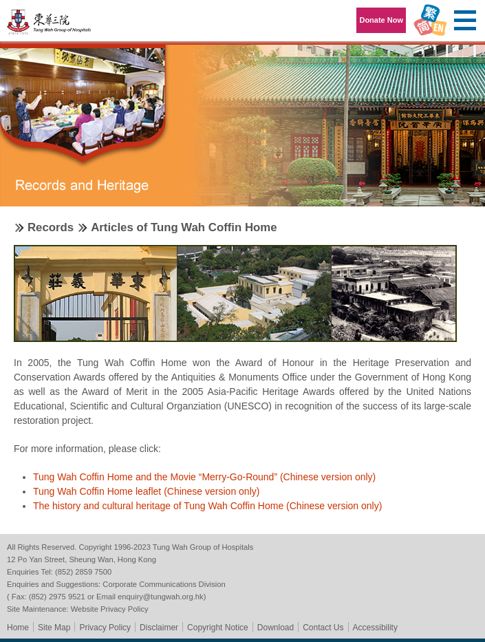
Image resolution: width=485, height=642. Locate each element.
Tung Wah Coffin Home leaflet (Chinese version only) (146, 491)
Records (51, 227)
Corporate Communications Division (164, 584)
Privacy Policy (105, 627)
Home (18, 627)
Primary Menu (464, 20)
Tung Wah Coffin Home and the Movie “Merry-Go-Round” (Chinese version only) (204, 476)
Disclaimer (159, 627)
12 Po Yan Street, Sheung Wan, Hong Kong (81, 559)
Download (275, 627)
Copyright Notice (217, 627)
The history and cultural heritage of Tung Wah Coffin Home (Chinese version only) (207, 505)
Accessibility (375, 627)
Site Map (54, 627)
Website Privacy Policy (110, 609)
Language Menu (430, 20)
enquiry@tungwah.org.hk (161, 596)
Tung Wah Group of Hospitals (49, 25)
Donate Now (381, 20)
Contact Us (323, 627)
